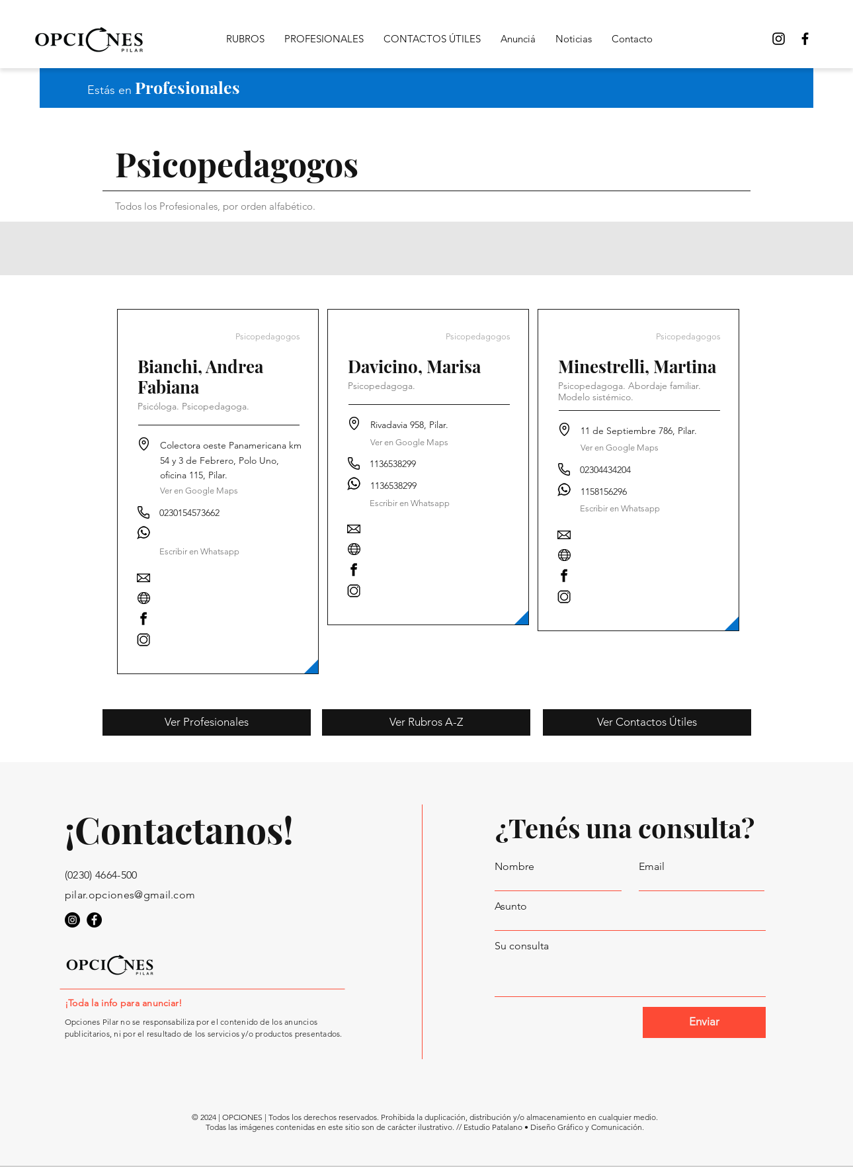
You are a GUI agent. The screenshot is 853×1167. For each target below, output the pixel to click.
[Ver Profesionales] (206, 722)
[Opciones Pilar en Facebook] (805, 38)
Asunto (511, 906)
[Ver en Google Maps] (199, 491)
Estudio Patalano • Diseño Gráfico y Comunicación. (554, 1127)
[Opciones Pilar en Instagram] (72, 920)
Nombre (514, 866)
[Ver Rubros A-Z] (426, 722)
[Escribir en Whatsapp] (410, 503)
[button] (200, 552)
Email (652, 866)
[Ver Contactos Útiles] (647, 722)
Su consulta (522, 946)
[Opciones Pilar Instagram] (778, 38)
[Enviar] (704, 1022)
